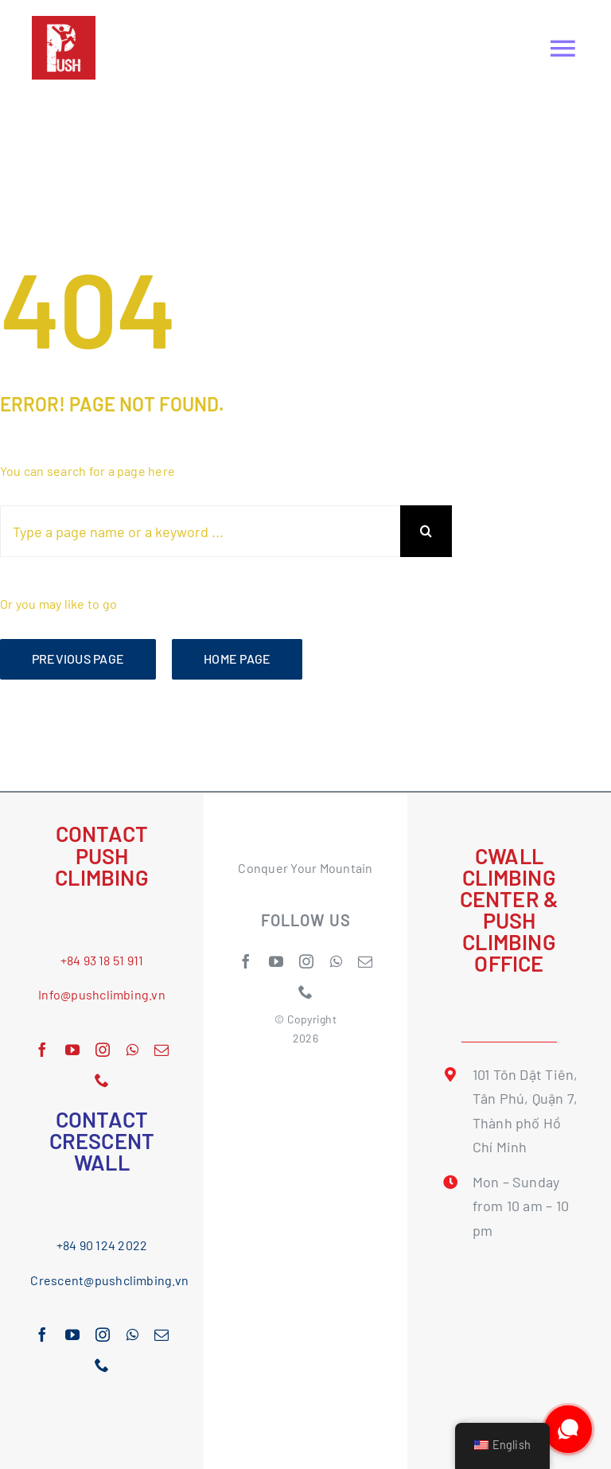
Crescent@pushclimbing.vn (109, 1280)
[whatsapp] (132, 1049)
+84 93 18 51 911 (102, 960)
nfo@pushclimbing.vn (103, 994)
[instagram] (102, 1049)
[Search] (426, 531)
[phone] (102, 1080)
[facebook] (42, 1049)
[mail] (161, 1049)
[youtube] (72, 1049)
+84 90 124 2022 (102, 1245)
